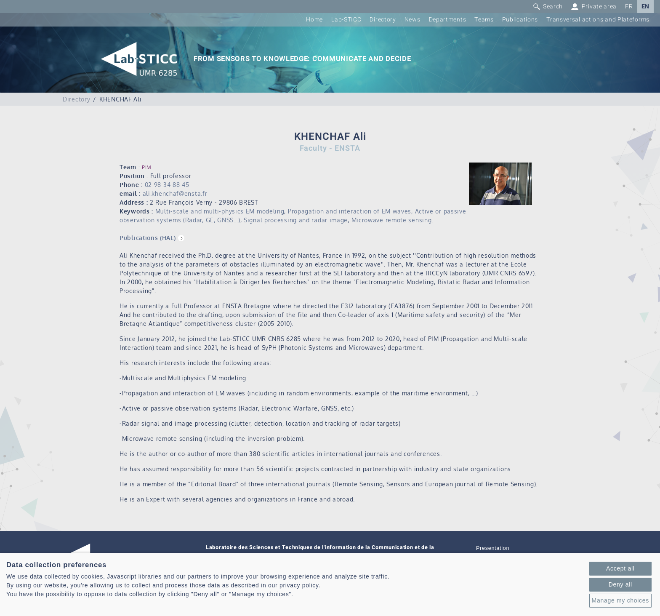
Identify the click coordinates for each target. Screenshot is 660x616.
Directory (383, 19)
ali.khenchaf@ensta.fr (175, 193)
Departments (447, 19)
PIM (147, 167)
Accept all (620, 568)
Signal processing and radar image (296, 220)
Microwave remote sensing (391, 220)
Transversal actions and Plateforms (597, 19)
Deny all (620, 584)
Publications (520, 19)
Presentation (492, 548)
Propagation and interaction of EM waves (349, 211)
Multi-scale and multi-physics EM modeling (220, 211)
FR (629, 6)
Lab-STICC (346, 19)
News (412, 19)
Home (314, 19)
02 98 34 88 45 (167, 184)
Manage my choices (620, 600)
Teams (484, 19)
